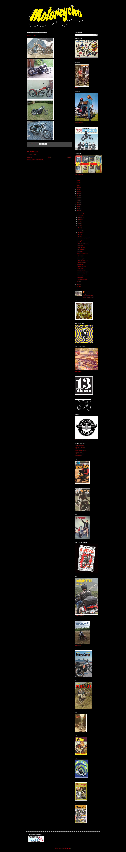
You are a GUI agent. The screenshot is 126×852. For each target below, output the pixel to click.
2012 (78, 204)
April (79, 227)
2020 (78, 189)
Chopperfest (80, 275)
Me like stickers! (80, 268)
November (80, 213)
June (79, 223)
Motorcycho (87, 291)
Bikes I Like (79, 257)
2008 (78, 284)
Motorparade (79, 448)
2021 (78, 187)
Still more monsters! (81, 262)
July (79, 221)
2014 (78, 200)
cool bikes (33, 145)
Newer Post (29, 157)
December (80, 212)
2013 (78, 202)
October (79, 215)
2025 (78, 180)
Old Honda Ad (80, 264)
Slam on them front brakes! (83, 238)
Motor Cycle (80, 245)
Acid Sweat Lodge (80, 445)
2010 (78, 208)
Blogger (68, 848)
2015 (78, 199)
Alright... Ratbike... (81, 247)
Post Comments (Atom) (38, 159)
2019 (78, 191)
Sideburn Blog (79, 452)
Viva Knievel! (79, 455)
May (79, 225)
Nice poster (79, 234)
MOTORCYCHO (38, 7)
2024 (78, 182)
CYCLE (79, 241)
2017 (78, 195)
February (80, 230)
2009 (78, 210)
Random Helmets (81, 249)
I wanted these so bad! (82, 279)
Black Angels (80, 240)
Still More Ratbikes (81, 266)
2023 (78, 184)
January (79, 232)
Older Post (69, 157)
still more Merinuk (81, 270)
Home (49, 157)
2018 (78, 193)
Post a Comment (32, 154)
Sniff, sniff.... (80, 251)
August (79, 219)
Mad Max (79, 236)
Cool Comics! (80, 255)
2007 (78, 286)
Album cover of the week (82, 243)
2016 (78, 197)
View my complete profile (88, 297)
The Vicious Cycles (80, 453)
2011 (78, 206)
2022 (78, 185)
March (79, 228)
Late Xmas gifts (80, 258)
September (80, 217)
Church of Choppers (80, 447)
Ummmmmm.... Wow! (82, 273)
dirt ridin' (79, 281)
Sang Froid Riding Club (81, 450)
